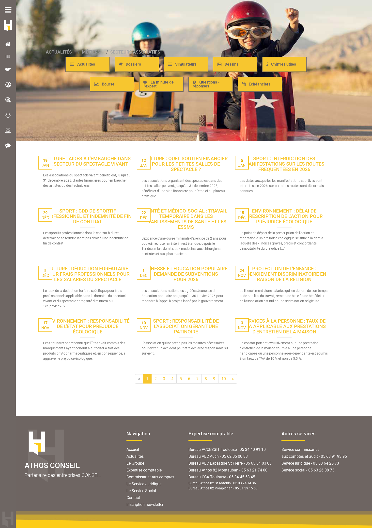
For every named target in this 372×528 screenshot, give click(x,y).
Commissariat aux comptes (150, 477)
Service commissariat (300, 449)
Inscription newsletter (144, 504)
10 (223, 378)
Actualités (135, 456)
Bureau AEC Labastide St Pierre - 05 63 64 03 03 (230, 463)
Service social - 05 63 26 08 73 (307, 470)
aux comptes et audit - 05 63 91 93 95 (314, 456)
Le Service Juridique (143, 484)
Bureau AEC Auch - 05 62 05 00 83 (218, 456)
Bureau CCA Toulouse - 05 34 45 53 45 (221, 477)
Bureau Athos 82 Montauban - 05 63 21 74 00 (227, 470)
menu (8, 10)
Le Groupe (135, 463)
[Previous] (139, 379)
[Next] (233, 379)
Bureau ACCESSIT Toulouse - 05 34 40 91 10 (227, 449)
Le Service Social (141, 490)
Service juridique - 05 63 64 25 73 (310, 463)
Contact (133, 497)
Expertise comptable (144, 470)
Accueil (132, 449)
